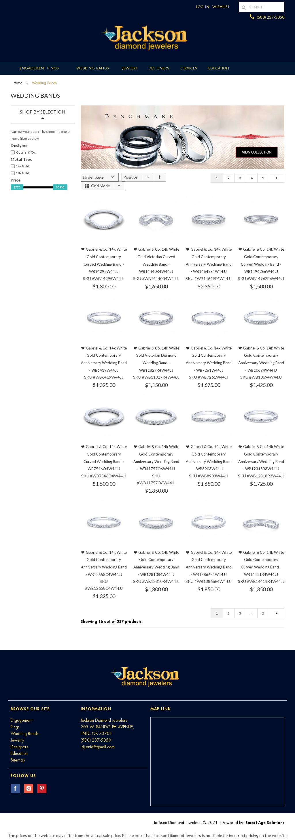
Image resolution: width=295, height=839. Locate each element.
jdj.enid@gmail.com (98, 747)
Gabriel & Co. (23, 152)
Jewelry (130, 68)
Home (18, 83)
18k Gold (20, 173)
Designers (159, 68)
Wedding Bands (92, 68)
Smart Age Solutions (264, 823)
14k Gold (20, 166)
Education (19, 753)
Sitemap (18, 760)
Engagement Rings (39, 68)
